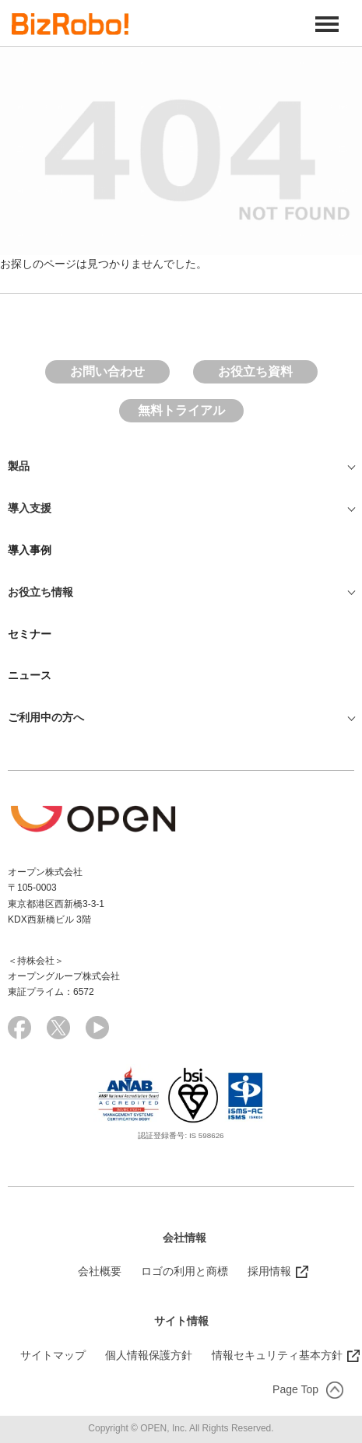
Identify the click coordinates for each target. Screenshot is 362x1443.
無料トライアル (181, 410)
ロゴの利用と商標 (184, 1271)
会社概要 (99, 1271)
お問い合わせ (107, 371)
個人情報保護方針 (148, 1355)
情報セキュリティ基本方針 (277, 1355)
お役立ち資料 (255, 371)
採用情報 (269, 1271)
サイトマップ (53, 1355)
